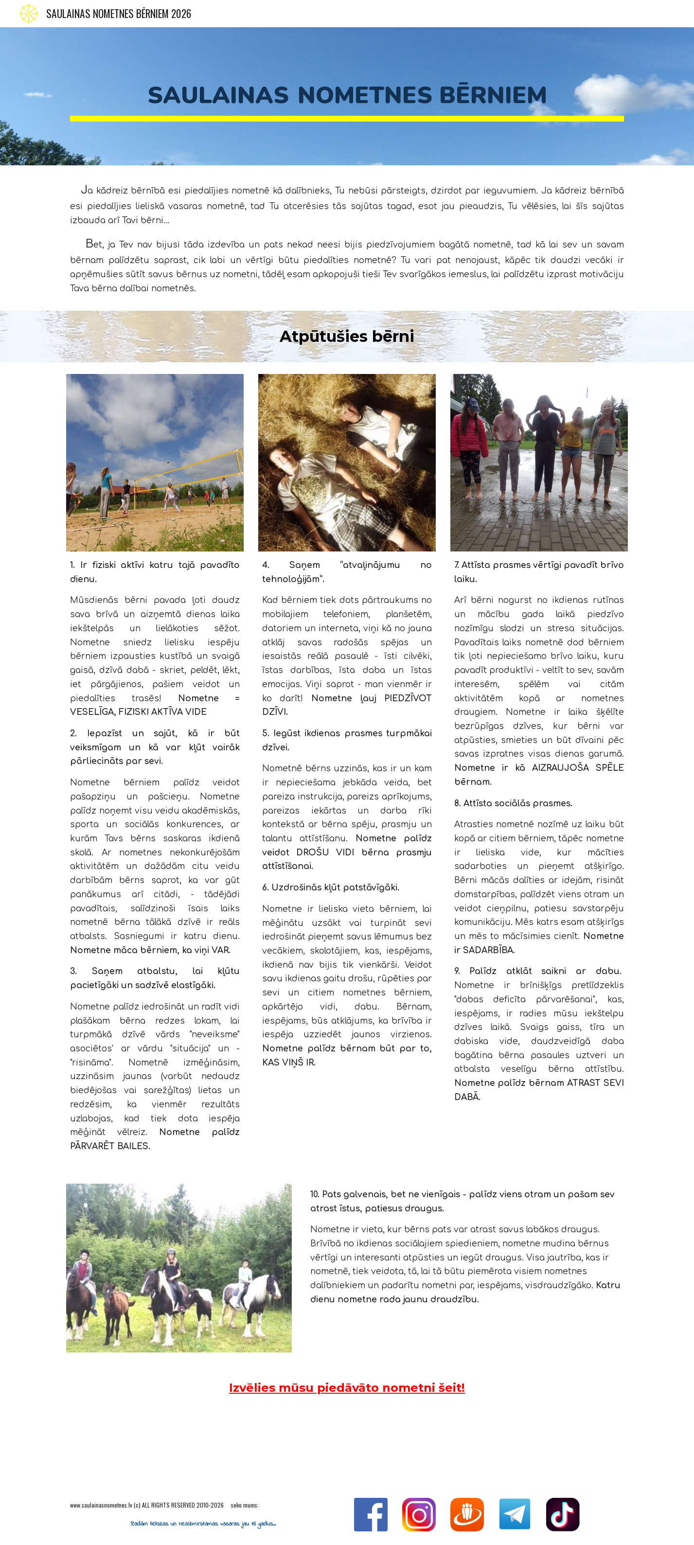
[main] (346, 96)
